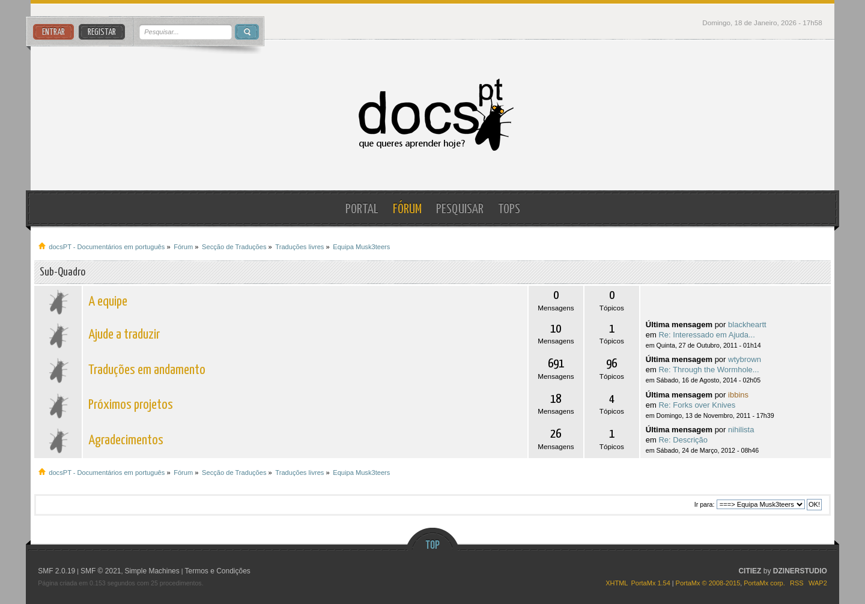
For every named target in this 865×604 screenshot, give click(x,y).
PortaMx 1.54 (650, 583)
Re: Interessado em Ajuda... (706, 334)
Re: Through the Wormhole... (708, 369)
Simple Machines (151, 571)
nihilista (741, 429)
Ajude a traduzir (124, 335)
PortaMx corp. (764, 583)
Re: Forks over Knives (696, 404)
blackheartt (747, 324)
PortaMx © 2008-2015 (708, 583)
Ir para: (704, 504)
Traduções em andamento (146, 370)
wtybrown (744, 359)
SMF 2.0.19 (56, 571)
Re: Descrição (683, 439)
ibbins (738, 394)
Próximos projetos (130, 405)
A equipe (107, 302)
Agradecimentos (125, 440)
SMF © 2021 (100, 571)
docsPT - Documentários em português (433, 115)
